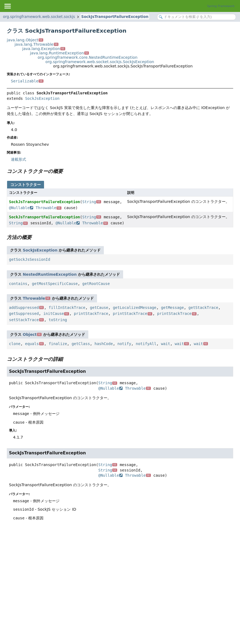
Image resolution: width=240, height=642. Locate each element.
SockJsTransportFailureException (114, 17)
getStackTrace (203, 307)
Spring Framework (221, 6)
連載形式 (18, 159)
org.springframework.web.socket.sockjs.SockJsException (99, 62)
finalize (58, 344)
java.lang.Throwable (36, 44)
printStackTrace (91, 313)
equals (34, 344)
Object (32, 334)
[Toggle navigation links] (7, 6)
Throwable (48, 208)
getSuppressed (24, 313)
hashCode (104, 344)
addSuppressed (26, 307)
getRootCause (96, 283)
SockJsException (42, 98)
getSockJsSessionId (29, 259)
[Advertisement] (120, 570)
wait (165, 344)
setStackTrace (26, 320)
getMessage (172, 307)
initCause (56, 313)
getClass (80, 344)
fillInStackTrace (67, 307)
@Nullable (21, 208)
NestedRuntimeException (50, 274)
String (91, 202)
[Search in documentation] (196, 17)
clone (14, 344)
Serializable (27, 81)
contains (18, 283)
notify (124, 344)
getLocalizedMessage (134, 307)
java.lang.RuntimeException (59, 53)
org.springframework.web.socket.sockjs (39, 17)
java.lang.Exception (43, 48)
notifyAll (146, 344)
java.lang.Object (25, 40)
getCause (99, 307)
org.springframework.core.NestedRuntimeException (88, 57)
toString (58, 320)
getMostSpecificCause (55, 283)
